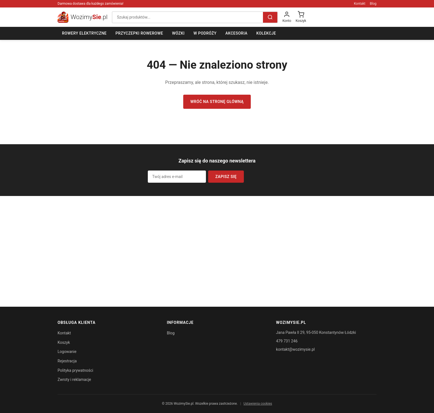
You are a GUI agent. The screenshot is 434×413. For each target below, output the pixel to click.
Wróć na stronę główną (217, 101)
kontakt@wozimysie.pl (295, 349)
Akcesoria (236, 33)
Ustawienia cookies (258, 404)
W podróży (204, 33)
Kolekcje (266, 33)
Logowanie (67, 351)
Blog (373, 4)
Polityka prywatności (75, 370)
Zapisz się (226, 176)
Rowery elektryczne (84, 33)
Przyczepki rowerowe (139, 33)
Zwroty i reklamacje (74, 379)
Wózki (178, 33)
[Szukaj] (270, 17)
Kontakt (359, 4)
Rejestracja (67, 361)
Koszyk (64, 342)
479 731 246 (287, 341)
